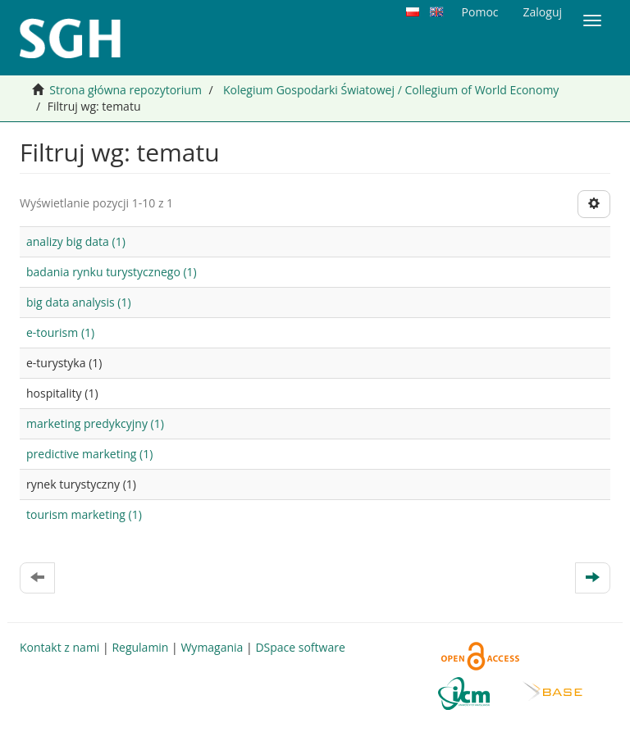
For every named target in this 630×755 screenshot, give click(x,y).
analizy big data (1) (76, 241)
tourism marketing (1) (84, 514)
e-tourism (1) (60, 332)
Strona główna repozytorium (125, 90)
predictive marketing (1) (89, 454)
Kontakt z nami (59, 647)
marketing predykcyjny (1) (95, 423)
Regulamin (140, 647)
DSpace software (300, 647)
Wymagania (211, 647)
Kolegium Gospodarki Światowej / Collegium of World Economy (391, 90)
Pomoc (480, 12)
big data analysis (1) (78, 302)
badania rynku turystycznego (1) (111, 272)
